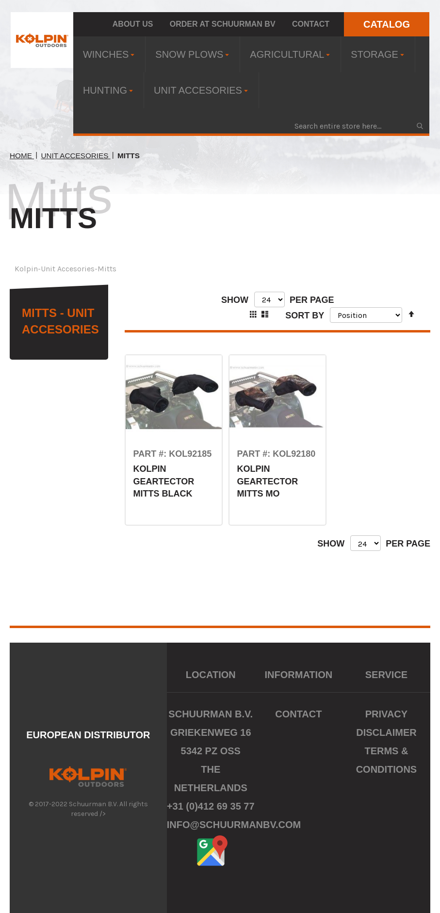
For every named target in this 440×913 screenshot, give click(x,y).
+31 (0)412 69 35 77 (211, 806)
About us (133, 24)
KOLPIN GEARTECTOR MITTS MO (267, 481)
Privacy (386, 714)
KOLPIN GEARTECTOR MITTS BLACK (163, 481)
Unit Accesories (75, 155)
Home (22, 155)
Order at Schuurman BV (223, 24)
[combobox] (358, 125)
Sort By (304, 315)
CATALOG (386, 24)
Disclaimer (386, 732)
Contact (310, 24)
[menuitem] (109, 54)
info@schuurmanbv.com (234, 824)
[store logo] (42, 40)
